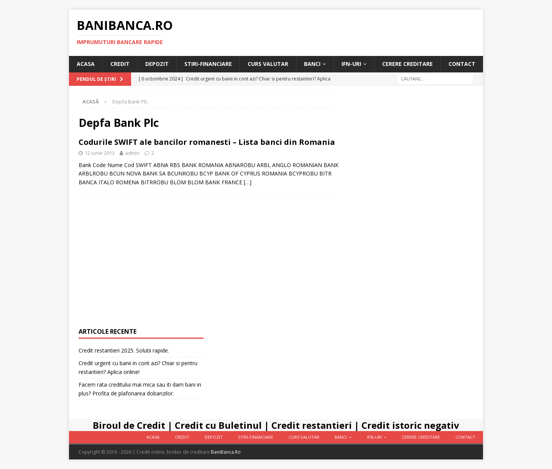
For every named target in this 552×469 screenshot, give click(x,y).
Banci (312, 63)
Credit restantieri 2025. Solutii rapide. (124, 350)
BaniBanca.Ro (226, 452)
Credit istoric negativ (410, 425)
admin (132, 152)
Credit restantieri (311, 425)
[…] (247, 182)
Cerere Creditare (407, 63)
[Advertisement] (410, 210)
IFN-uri (351, 63)
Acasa (86, 63)
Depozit (157, 63)
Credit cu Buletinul (218, 425)
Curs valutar (268, 63)
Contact (462, 63)
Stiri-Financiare (208, 63)
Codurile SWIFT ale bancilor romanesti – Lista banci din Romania (207, 142)
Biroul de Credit (129, 425)
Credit (120, 63)
